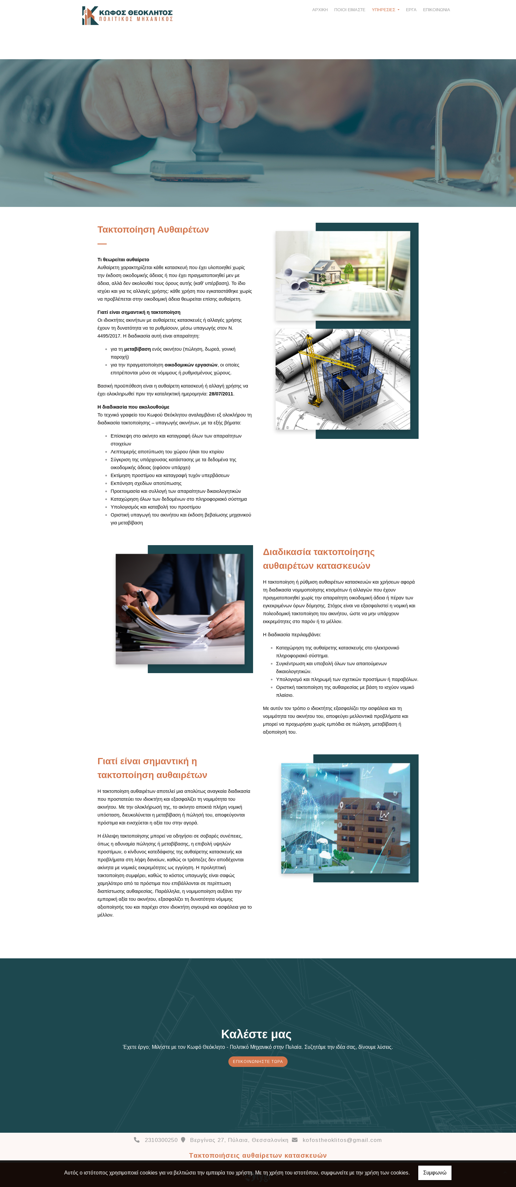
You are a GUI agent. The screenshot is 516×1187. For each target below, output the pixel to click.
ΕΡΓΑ (411, 9)
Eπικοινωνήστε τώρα (258, 1061)
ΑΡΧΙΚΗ (320, 9)
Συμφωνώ (435, 1172)
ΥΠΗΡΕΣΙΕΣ (384, 9)
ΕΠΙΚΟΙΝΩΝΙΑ (436, 9)
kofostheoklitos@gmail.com (342, 1140)
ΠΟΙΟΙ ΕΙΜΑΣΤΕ (349, 9)
